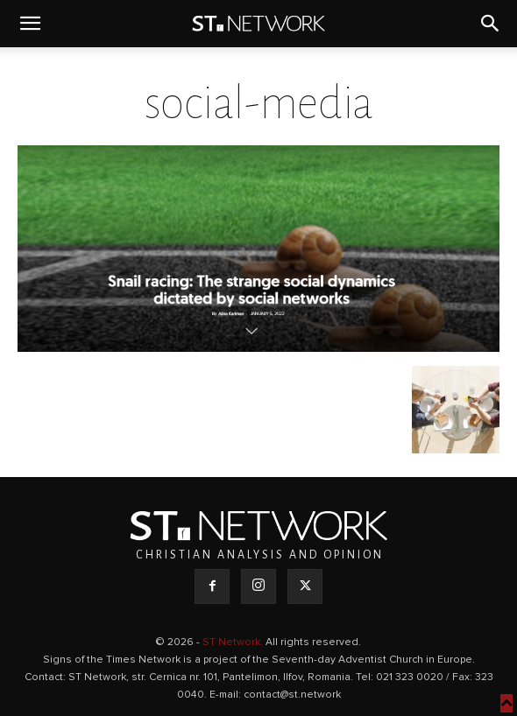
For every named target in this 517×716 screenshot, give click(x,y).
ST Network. (234, 642)
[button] (30, 23)
